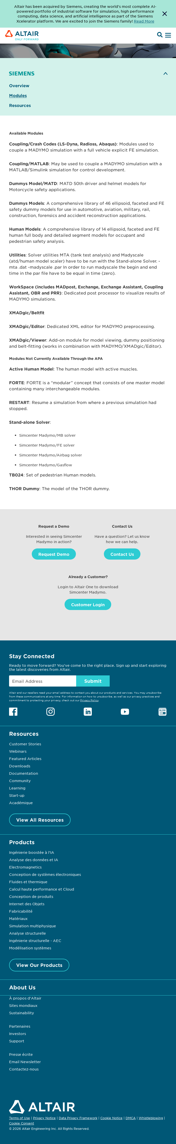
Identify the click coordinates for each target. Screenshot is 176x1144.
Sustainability (21, 1012)
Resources (20, 105)
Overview (19, 85)
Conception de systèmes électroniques (45, 874)
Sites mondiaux (23, 1005)
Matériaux (18, 918)
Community (20, 780)
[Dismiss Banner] (164, 14)
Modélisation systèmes (30, 948)
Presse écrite (21, 1054)
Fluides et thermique (28, 881)
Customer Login (88, 604)
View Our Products (39, 965)
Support (16, 1041)
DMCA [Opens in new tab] (131, 1118)
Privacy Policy (89, 700)
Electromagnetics (25, 867)
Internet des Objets (26, 903)
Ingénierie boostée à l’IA (31, 852)
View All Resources (40, 820)
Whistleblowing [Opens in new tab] (151, 1118)
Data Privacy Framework (78, 1118)
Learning (17, 788)
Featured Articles (25, 758)
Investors (17, 1033)
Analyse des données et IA (33, 859)
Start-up (16, 795)
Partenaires (19, 1026)
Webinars (17, 751)
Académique (21, 802)
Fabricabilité (21, 911)
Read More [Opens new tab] (144, 21)
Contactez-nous (24, 1069)
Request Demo (53, 554)
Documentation (23, 773)
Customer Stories (25, 744)
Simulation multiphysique (32, 926)
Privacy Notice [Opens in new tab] (44, 1118)
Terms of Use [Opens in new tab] (19, 1118)
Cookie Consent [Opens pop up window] (21, 1123)
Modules (18, 95)
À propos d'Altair (25, 998)
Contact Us (122, 554)
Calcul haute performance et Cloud (41, 889)
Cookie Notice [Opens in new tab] (111, 1118)
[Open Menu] (167, 35)
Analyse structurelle (27, 933)
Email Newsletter (25, 1061)
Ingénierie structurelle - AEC (35, 940)
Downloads (19, 766)
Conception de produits (31, 896)
